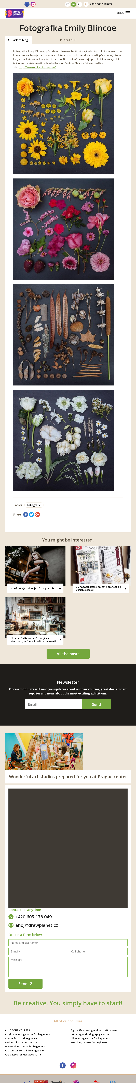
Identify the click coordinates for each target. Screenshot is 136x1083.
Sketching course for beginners (89, 1042)
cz (67, 4)
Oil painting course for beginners (90, 1038)
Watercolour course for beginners (25, 1046)
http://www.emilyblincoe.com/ (37, 67)
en (73, 4)
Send (96, 704)
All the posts (68, 653)
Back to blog (18, 40)
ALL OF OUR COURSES (17, 1030)
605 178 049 (98, 4)
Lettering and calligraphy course (90, 1034)
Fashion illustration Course (21, 1042)
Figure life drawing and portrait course (94, 1030)
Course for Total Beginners (21, 1038)
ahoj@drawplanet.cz (33, 925)
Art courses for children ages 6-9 (24, 1050)
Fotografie (34, 505)
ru (79, 4)
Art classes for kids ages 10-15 (23, 1054)
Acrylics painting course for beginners (27, 1034)
